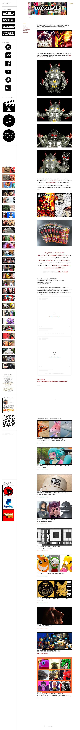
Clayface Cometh (44, 626)
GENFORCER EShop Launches (49, 651)
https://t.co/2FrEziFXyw (46, 255)
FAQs (7, 384)
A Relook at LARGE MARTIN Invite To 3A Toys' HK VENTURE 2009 (52, 493)
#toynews (48, 253)
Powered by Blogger (48, 726)
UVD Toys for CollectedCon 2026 (50, 573)
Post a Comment (44, 442)
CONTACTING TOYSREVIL (8, 383)
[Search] (71, 3)
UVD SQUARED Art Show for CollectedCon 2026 (48, 547)
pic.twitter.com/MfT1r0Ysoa (54, 268)
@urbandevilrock (55, 180)
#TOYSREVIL (59, 253)
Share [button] (24, 23)
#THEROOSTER (61, 255)
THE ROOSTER (26, 29)
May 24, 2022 (63, 272)
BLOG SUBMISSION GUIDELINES (8, 386)
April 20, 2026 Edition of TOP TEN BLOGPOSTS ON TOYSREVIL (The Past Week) (54, 694)
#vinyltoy (64, 260)
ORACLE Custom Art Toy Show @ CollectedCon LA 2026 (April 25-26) (51, 439)
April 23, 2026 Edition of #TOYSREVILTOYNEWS (46, 520)
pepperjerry (25, 27)
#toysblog (56, 265)
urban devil (25, 32)
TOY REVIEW (6, 388)
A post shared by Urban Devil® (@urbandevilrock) (54, 332)
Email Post (43, 379)
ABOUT (10, 382)
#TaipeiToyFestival (46, 260)
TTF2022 (25, 30)
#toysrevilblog (66, 265)
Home (29, 17)
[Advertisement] (48, 710)
